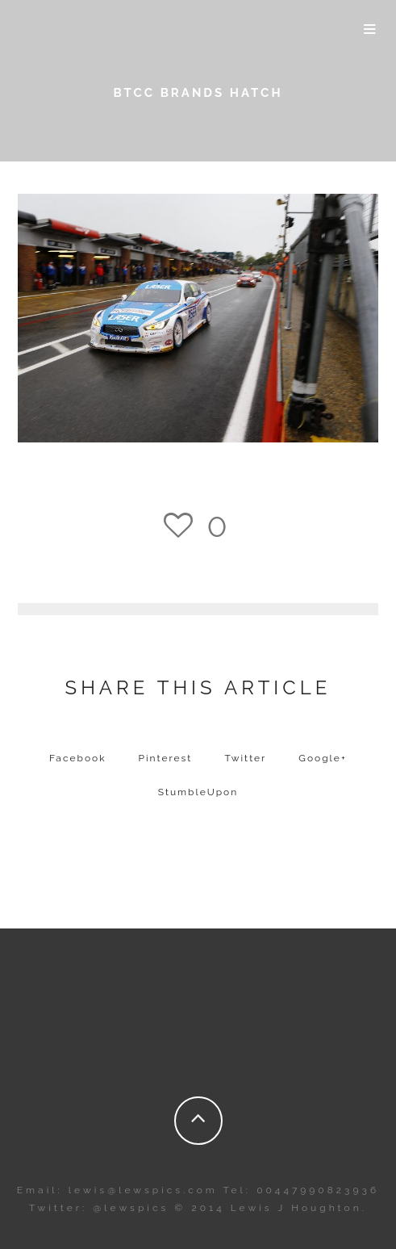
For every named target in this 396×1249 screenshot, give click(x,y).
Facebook (77, 758)
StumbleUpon (198, 792)
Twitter (245, 758)
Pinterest (166, 758)
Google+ (322, 758)
